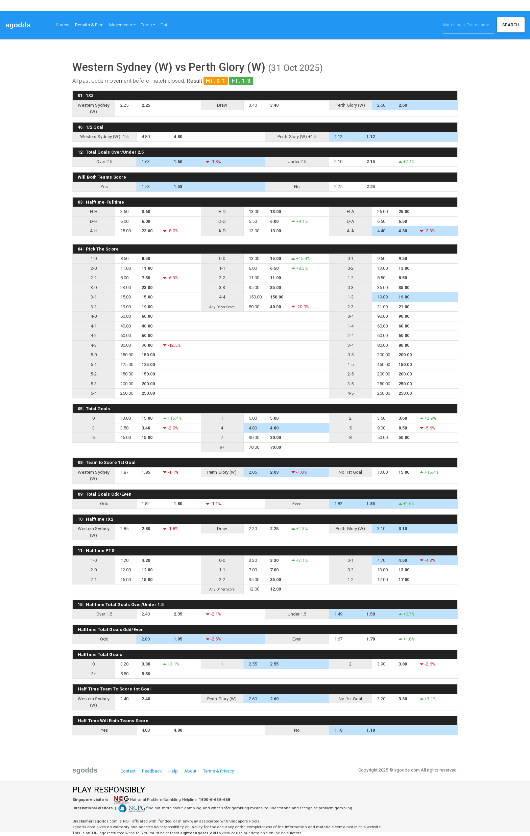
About (190, 771)
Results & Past (90, 24)
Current (63, 24)
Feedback (152, 771)
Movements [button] (120, 24)
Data (165, 24)
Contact (128, 771)
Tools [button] (146, 24)
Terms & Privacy (218, 771)
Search (510, 24)
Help (172, 771)
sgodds (18, 25)
